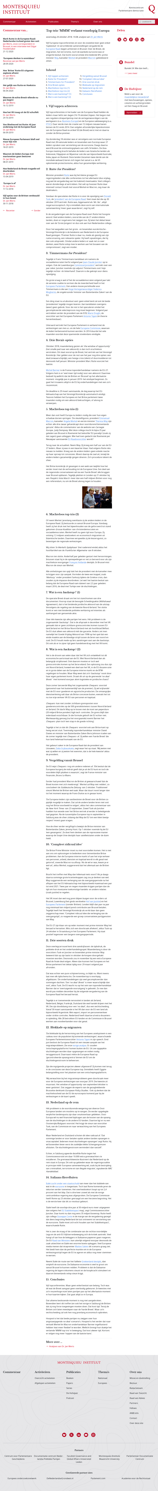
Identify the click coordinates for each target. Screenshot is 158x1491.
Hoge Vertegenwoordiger (80, 289)
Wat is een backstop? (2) (59, 97)
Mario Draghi (94, 313)
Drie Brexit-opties (56, 85)
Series (69, 1388)
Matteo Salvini (81, 1246)
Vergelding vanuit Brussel (94, 76)
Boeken (69, 1378)
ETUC (48, 124)
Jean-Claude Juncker (92, 262)
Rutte (66, 175)
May (56, 58)
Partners (134, 1403)
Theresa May (102, 421)
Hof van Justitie (93, 901)
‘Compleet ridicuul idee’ (93, 79)
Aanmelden (134, 112)
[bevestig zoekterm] (140, 22)
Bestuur (133, 1383)
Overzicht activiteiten (45, 1378)
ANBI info (134, 1413)
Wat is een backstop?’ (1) (59, 94)
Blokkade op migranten (93, 85)
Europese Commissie (90, 328)
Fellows (133, 1408)
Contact (133, 1418)
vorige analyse (79, 1045)
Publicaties (73, 1372)
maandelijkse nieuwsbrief (137, 97)
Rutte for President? (57, 79)
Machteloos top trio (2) (59, 91)
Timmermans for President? (61, 82)
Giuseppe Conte (64, 1216)
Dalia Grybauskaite (65, 748)
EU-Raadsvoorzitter (77, 439)
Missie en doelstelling (140, 1378)
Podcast (70, 1398)
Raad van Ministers (61, 1240)
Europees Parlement (55, 286)
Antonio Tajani (90, 316)
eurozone (59, 1186)
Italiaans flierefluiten (92, 91)
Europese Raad (53, 49)
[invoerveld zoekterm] (146, 22)
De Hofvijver (72, 1393)
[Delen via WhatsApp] (137, 39)
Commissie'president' (84, 265)
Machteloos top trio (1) (59, 88)
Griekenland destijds (91, 1261)
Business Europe (70, 121)
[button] (64, 1435)
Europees (102, 1383)
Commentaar (12, 1372)
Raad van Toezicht (138, 1393)
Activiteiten (42, 1372)
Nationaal (102, 1378)
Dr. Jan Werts (96, 37)
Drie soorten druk (90, 82)
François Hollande (77, 562)
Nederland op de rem (92, 88)
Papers (69, 1383)
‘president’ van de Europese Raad (70, 199)
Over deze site (136, 1423)
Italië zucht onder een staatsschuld (62, 1183)
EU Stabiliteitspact (70, 1210)
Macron (92, 58)
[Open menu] (39, 22)
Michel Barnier (53, 370)
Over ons (136, 1372)
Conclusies (87, 94)
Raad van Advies (137, 1398)
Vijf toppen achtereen (58, 76)
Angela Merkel (70, 421)
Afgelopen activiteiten (45, 1383)
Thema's (103, 1372)
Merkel (71, 58)
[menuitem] (10, 22)
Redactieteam (136, 1388)
